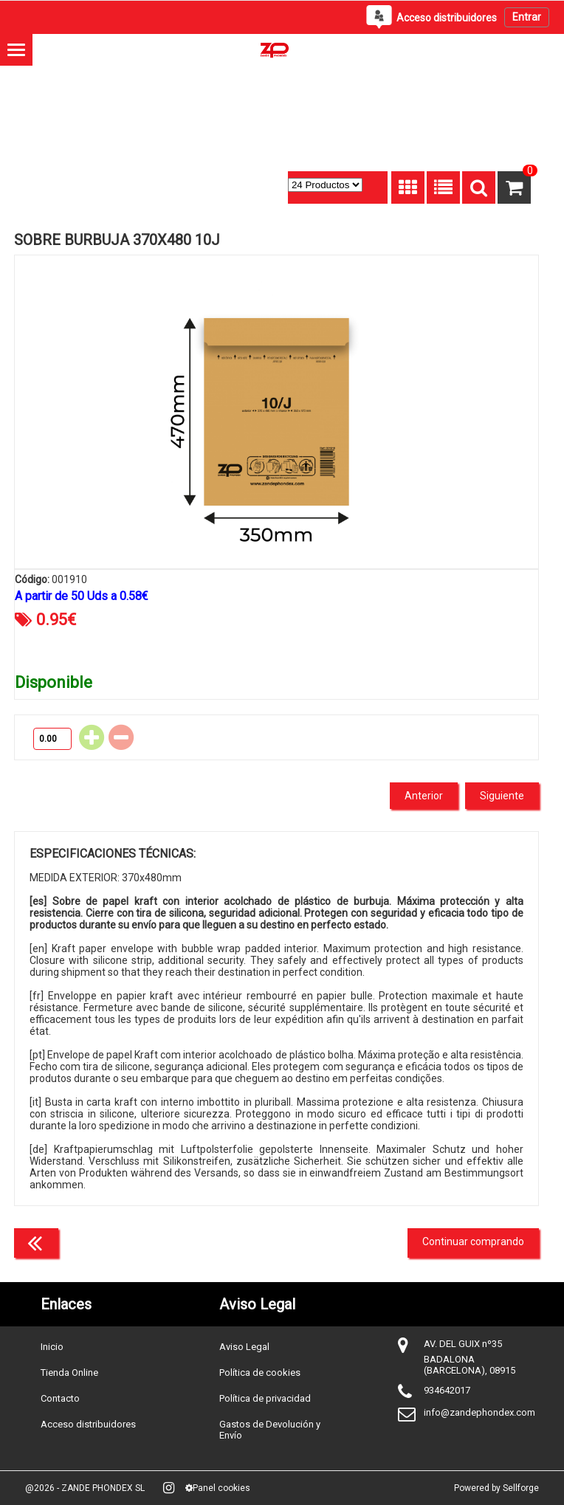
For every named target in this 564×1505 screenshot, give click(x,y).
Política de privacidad (265, 1398)
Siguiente (502, 796)
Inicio (52, 1346)
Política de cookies (259, 1372)
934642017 (447, 1390)
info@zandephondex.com (479, 1412)
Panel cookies (217, 1488)
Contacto (60, 1398)
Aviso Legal (244, 1346)
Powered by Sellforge (496, 1488)
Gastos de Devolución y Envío (269, 1430)
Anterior (424, 796)
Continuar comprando (473, 1241)
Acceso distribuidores (88, 1424)
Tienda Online (69, 1372)
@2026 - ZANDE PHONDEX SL (85, 1488)
